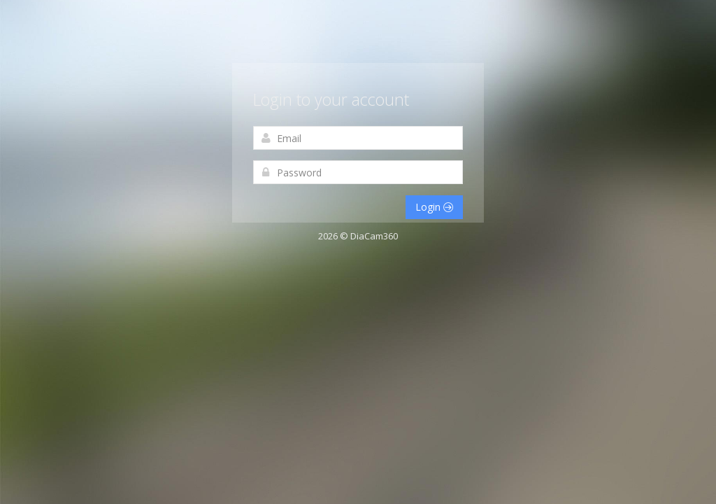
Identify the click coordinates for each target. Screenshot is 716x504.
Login (434, 207)
